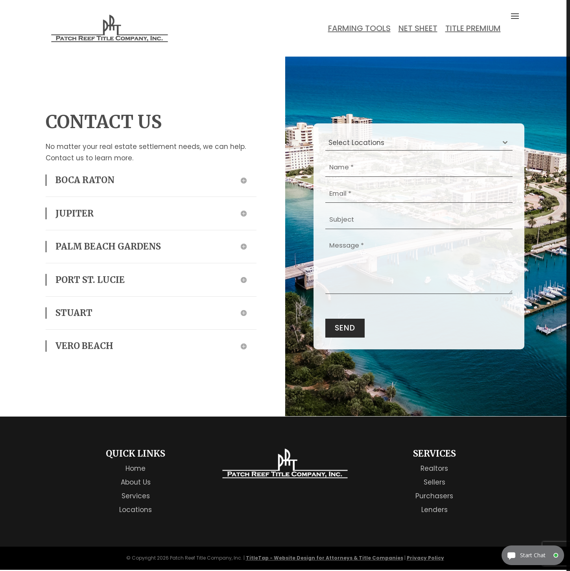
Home (135, 469)
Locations (135, 510)
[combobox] (419, 143)
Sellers (434, 483)
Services (136, 496)
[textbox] (411, 142)
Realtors (434, 469)
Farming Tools (359, 28)
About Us (136, 483)
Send (345, 328)
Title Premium (473, 28)
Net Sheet (417, 28)
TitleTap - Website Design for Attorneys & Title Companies (324, 559)
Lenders (434, 510)
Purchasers (434, 496)
